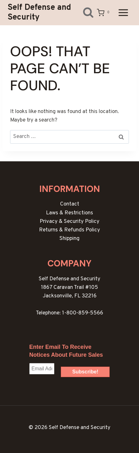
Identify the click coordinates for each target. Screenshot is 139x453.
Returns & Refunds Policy (69, 230)
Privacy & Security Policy (69, 221)
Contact (69, 204)
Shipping (69, 238)
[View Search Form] (83, 12)
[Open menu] (123, 12)
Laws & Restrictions (69, 213)
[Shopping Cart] (104, 12)
